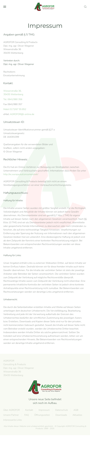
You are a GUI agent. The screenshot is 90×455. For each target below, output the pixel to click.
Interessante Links (12, 419)
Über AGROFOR (11, 410)
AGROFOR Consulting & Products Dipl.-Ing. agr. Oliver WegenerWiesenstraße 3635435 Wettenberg (18, 368)
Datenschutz (61, 410)
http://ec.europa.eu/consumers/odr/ (20, 174)
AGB (75, 410)
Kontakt (29, 410)
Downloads (61, 415)
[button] (4, 6)
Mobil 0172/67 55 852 (14, 109)
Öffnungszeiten (42, 415)
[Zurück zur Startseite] (45, 6)
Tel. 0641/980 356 (12, 99)
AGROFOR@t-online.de (22, 114)
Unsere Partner (10, 415)
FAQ (26, 415)
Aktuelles (77, 415)
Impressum (43, 410)
